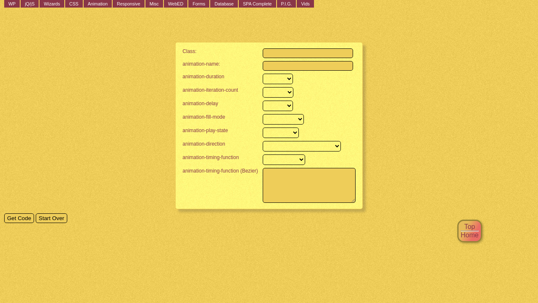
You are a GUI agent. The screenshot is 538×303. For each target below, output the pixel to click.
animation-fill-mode (198, 117)
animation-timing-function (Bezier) (215, 171)
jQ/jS (29, 3)
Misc (154, 3)
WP (12, 3)
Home (470, 235)
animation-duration (198, 77)
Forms (199, 3)
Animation (98, 3)
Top (469, 226)
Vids (305, 3)
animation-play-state (200, 130)
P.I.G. (286, 3)
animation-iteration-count (205, 90)
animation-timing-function (205, 157)
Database (224, 3)
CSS (74, 3)
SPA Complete (257, 3)
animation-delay (195, 103)
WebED (176, 3)
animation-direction (198, 144)
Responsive (128, 3)
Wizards (52, 3)
